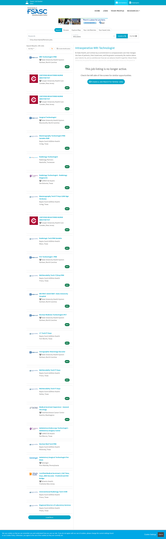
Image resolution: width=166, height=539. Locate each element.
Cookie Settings (150, 534)
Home (97, 11)
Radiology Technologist (48, 157)
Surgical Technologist (47, 117)
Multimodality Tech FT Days (49, 370)
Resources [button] (132, 11)
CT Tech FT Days (45, 333)
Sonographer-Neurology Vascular (52, 352)
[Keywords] (49, 36)
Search (58, 30)
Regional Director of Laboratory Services (55, 505)
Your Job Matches (90, 30)
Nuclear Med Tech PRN (47, 444)
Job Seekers (121, 2)
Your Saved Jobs (104, 30)
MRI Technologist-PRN (48, 57)
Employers (134, 2)
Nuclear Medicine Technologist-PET (53, 315)
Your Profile (117, 11)
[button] (133, 36)
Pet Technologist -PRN (48, 257)
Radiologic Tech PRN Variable (50, 238)
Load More (49, 517)
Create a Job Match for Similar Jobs (106, 81)
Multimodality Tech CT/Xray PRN (51, 275)
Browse (66, 30)
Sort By (30, 49)
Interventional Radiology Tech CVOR (53, 492)
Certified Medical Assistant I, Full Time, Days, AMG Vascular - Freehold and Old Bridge (54, 475)
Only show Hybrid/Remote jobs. (41, 40)
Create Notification (63, 49)
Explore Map (76, 30)
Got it (161, 534)
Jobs (105, 11)
